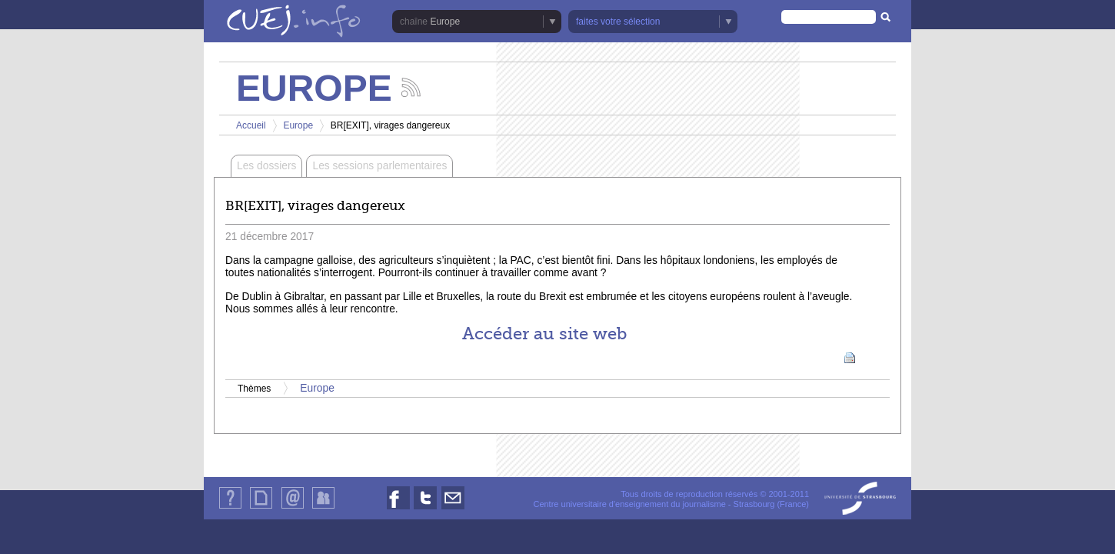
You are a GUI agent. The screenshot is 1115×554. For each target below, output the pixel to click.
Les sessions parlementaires (379, 166)
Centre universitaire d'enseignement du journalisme (629, 504)
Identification (323, 508)
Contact (292, 508)
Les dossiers (266, 166)
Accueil (251, 125)
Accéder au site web (544, 334)
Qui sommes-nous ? (230, 508)
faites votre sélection (618, 21)
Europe (445, 21)
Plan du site (260, 508)
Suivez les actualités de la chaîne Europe (411, 87)
